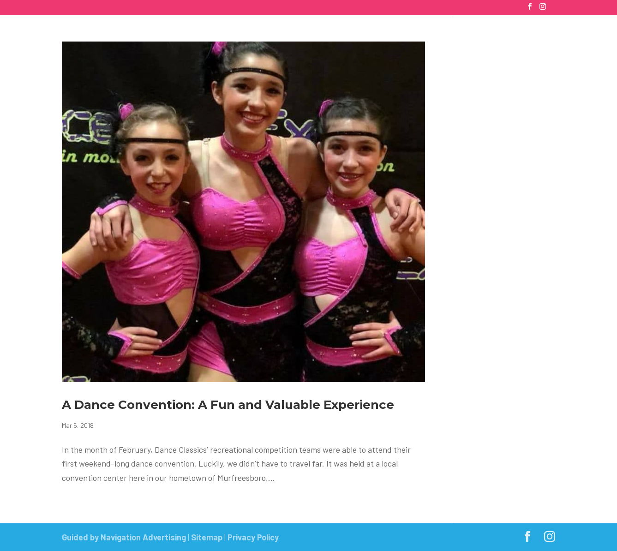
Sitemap (206, 537)
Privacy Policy (253, 537)
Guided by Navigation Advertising (124, 537)
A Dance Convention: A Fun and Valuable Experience (228, 404)
